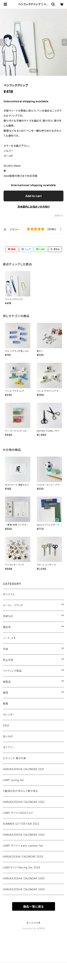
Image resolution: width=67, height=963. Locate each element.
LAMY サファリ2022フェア (18, 812)
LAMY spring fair (13, 780)
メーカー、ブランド (13, 605)
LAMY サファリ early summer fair (23, 845)
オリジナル (9, 594)
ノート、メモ (9, 637)
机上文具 (8, 659)
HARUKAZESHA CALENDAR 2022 (24, 801)
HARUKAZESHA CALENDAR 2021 (23, 769)
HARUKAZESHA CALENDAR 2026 (24, 889)
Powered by (33, 928)
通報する (59, 215)
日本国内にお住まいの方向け (34, 206)
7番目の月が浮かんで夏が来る (20, 790)
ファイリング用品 (12, 670)
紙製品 (7, 681)
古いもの (8, 736)
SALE (6, 725)
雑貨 (5, 692)
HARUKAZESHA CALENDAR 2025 (24, 878)
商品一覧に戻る (33, 906)
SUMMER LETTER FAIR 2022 (21, 823)
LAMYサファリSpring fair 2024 (21, 867)
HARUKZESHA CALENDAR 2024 (23, 856)
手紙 (5, 648)
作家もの (8, 616)
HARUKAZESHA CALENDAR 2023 (24, 834)
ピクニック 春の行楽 (14, 758)
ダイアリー (9, 747)
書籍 (5, 703)
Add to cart (33, 196)
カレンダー (9, 714)
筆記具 (7, 627)
